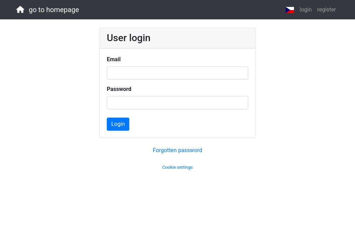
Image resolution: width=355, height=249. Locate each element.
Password (119, 89)
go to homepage (47, 10)
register (326, 9)
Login (118, 124)
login (306, 9)
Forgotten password (177, 150)
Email (114, 59)
